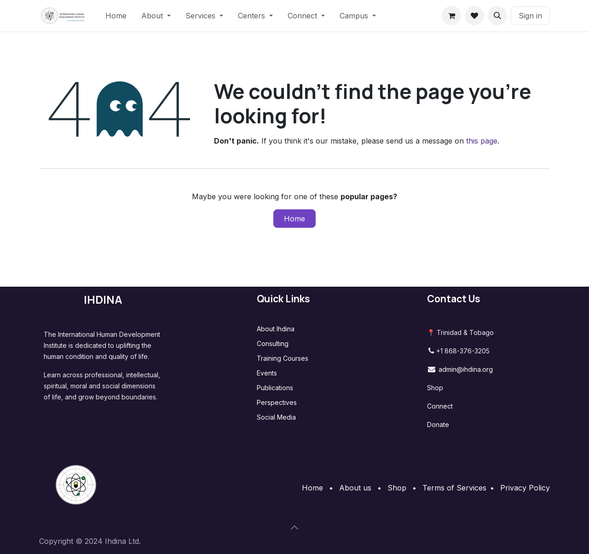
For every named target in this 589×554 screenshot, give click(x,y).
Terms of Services (454, 487)
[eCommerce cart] (451, 15)
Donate (438, 424)
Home (294, 218)
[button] (497, 15)
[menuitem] (116, 15)
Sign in (530, 15)
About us (355, 487)
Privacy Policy (525, 487)
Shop (435, 388)
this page (481, 140)
